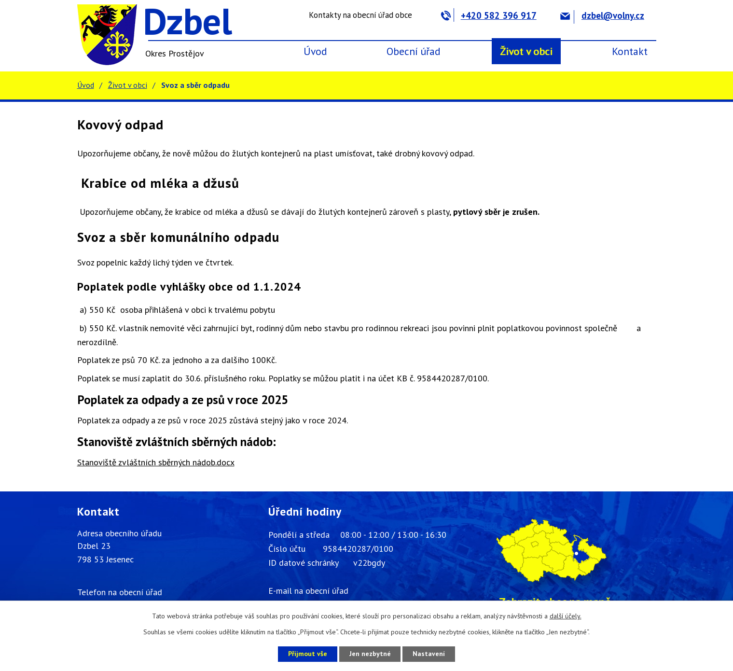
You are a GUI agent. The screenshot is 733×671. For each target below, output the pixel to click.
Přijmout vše (307, 653)
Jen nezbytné (370, 653)
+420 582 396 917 (489, 15)
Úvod (315, 51)
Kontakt (630, 51)
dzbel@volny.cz (602, 15)
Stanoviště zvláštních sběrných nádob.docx (156, 462)
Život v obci (526, 51)
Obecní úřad (414, 51)
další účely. (565, 616)
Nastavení (429, 653)
